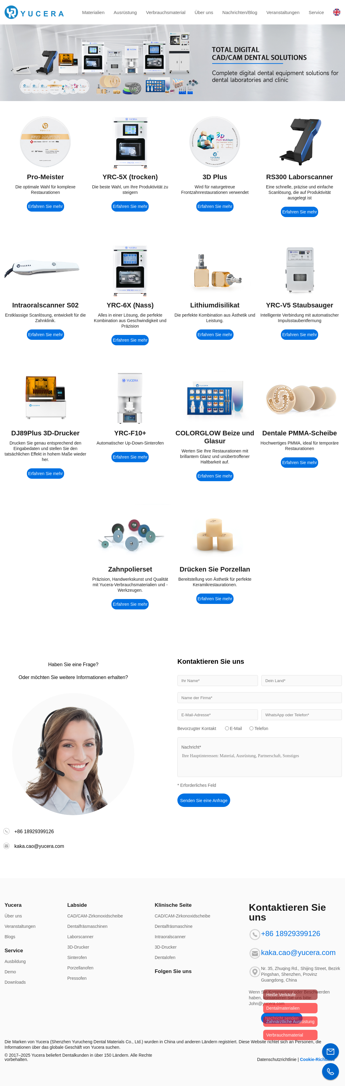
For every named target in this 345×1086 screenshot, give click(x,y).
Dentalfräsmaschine (174, 926)
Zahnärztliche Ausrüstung (290, 1021)
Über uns (203, 12)
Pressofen (76, 978)
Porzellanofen (80, 968)
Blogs (10, 937)
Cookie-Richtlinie (317, 1059)
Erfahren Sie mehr (45, 206)
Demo (10, 972)
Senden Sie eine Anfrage (203, 800)
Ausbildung (15, 961)
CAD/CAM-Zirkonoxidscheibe (95, 916)
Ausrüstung (125, 12)
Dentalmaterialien (283, 1008)
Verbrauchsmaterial (165, 12)
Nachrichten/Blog (239, 12)
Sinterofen (77, 957)
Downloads (15, 982)
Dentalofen (165, 957)
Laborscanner (80, 937)
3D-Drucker (78, 947)
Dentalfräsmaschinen (87, 926)
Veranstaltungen (283, 12)
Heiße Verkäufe (281, 994)
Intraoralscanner (170, 937)
